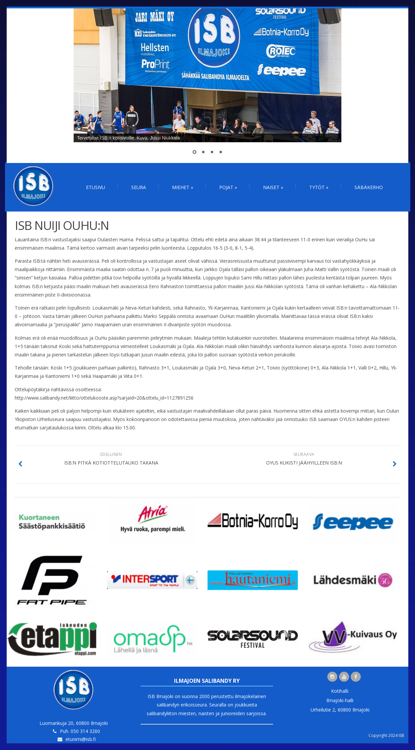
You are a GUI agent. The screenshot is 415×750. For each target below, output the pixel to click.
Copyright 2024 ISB (386, 735)
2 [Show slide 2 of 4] (203, 152)
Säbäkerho (368, 187)
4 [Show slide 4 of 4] (220, 152)
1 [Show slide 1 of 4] (194, 152)
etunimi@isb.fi (81, 739)
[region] (207, 85)
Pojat (228, 187)
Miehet (182, 187)
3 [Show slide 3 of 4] (212, 152)
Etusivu (95, 187)
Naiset (273, 187)
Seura (138, 187)
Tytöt (318, 187)
